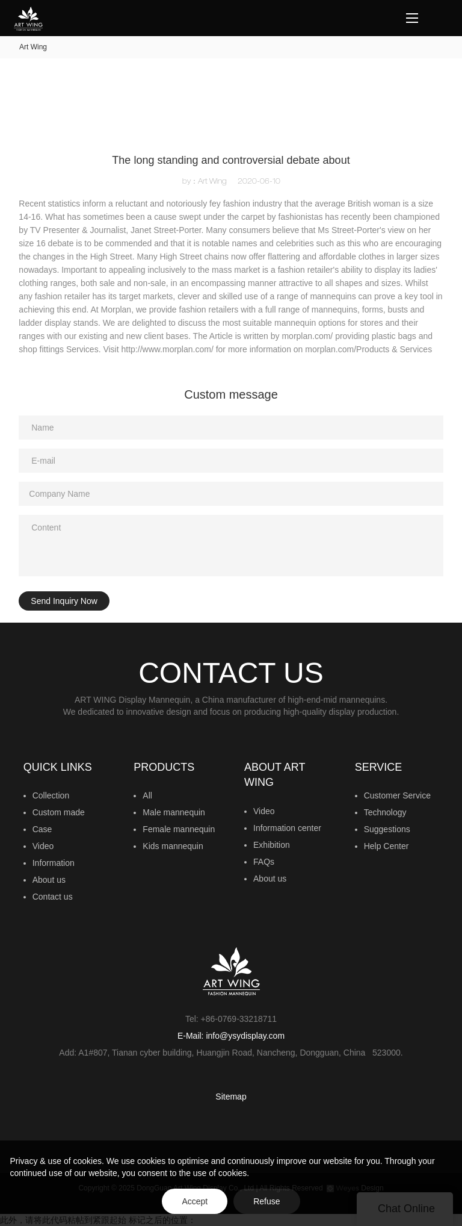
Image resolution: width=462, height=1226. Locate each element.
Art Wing (33, 47)
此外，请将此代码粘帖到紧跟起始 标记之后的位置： (231, 630)
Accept (195, 1201)
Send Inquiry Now (64, 601)
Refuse (266, 1201)
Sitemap (230, 1096)
